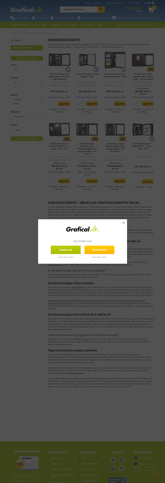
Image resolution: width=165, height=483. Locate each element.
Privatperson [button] (99, 249)
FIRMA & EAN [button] (65, 249)
